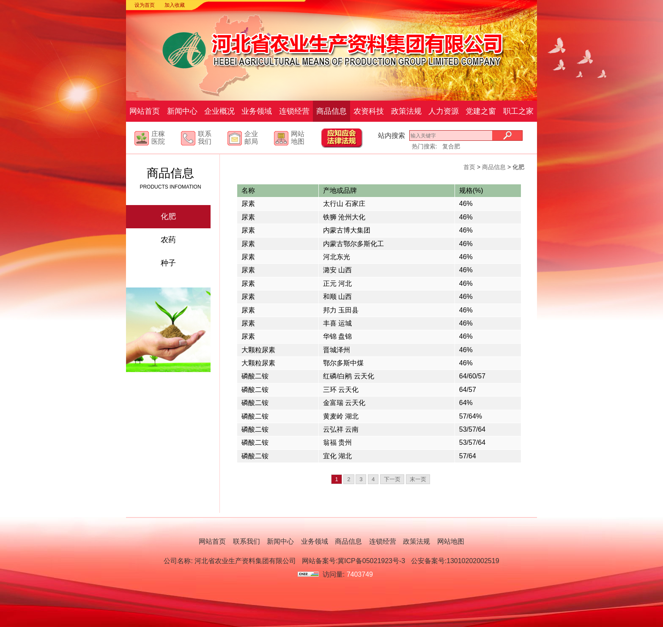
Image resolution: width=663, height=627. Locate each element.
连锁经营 (294, 111)
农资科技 (368, 111)
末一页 (418, 479)
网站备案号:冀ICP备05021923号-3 (353, 560)
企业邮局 (251, 137)
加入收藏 (174, 5)
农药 (168, 239)
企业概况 (219, 111)
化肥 (168, 216)
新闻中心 (182, 111)
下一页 (392, 479)
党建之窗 (481, 111)
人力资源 (443, 111)
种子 (168, 263)
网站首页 (144, 111)
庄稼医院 (158, 137)
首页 (469, 167)
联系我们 (204, 137)
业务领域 (256, 111)
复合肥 (451, 146)
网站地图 (297, 137)
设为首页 (144, 5)
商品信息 (331, 111)
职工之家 (518, 111)
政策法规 (406, 111)
